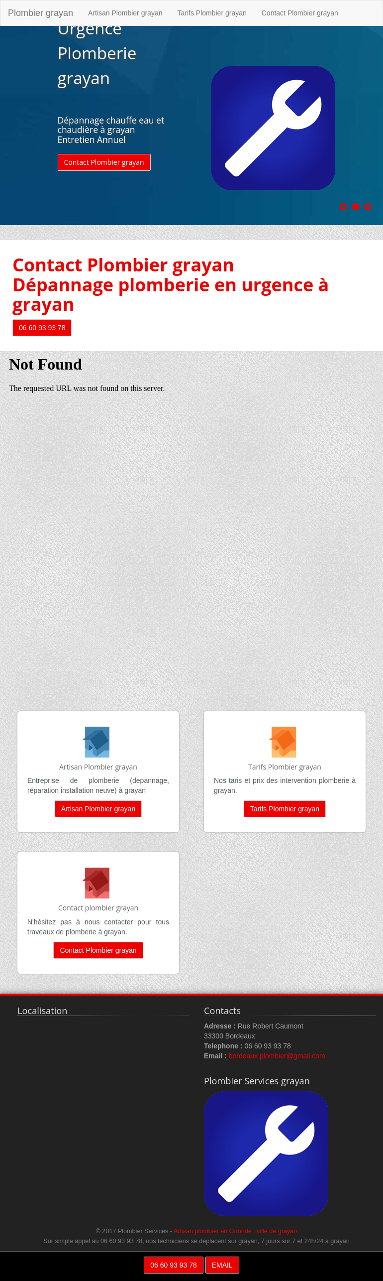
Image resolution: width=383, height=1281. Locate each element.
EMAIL (222, 1265)
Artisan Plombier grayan (125, 13)
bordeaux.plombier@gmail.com (277, 1056)
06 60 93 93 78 (42, 328)
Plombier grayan (40, 13)
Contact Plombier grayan (300, 13)
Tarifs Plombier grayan (211, 13)
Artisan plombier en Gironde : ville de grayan (235, 1231)
